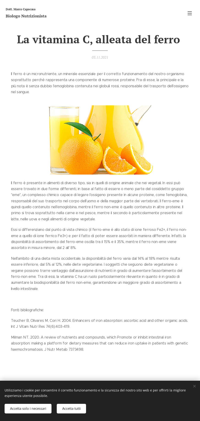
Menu (190, 13)
